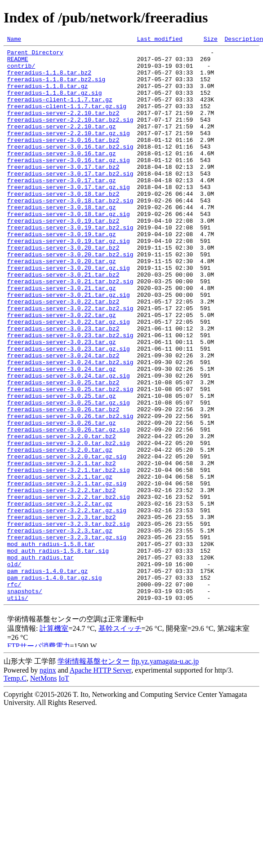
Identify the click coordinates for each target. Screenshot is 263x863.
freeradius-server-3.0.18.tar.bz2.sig (70, 233)
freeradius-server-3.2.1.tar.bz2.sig (68, 556)
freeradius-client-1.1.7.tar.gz (59, 111)
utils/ (17, 709)
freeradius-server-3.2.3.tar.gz (59, 629)
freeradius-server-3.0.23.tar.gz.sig (68, 410)
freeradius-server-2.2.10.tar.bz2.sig (70, 136)
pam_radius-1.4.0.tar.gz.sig (54, 685)
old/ (14, 669)
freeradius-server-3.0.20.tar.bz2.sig (70, 297)
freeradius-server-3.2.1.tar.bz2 (61, 548)
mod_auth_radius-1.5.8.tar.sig (58, 653)
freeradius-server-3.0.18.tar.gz (61, 241)
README (17, 63)
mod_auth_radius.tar (40, 661)
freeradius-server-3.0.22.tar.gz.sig (68, 378)
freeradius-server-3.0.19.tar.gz (61, 273)
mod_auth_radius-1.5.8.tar (51, 645)
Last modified (159, 40)
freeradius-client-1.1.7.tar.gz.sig (66, 119)
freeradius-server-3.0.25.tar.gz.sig (68, 475)
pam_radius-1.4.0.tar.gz (47, 677)
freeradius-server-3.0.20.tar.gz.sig (68, 313)
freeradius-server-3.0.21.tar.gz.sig (68, 346)
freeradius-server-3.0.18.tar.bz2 (63, 224)
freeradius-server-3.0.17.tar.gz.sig (68, 216)
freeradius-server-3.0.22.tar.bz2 (63, 354)
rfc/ (14, 693)
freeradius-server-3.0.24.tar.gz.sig (68, 443)
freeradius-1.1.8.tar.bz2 (49, 79)
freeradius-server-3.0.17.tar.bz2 (63, 192)
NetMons (43, 790)
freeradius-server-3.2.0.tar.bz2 (61, 515)
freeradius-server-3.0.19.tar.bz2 (63, 257)
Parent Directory (35, 55)
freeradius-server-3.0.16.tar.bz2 (63, 160)
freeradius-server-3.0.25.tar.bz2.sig (70, 459)
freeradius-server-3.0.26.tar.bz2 (63, 483)
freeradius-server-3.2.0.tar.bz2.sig (68, 524)
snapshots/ (24, 701)
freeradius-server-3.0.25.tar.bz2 (63, 451)
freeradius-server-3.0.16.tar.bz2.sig (70, 168)
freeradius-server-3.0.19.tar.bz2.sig (70, 265)
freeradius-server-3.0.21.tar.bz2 (63, 321)
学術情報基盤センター (93, 773)
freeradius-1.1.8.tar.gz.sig (54, 103)
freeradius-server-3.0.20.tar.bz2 (63, 289)
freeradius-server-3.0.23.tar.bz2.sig (70, 394)
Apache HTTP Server (100, 782)
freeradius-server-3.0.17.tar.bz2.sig (70, 200)
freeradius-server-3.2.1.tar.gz (59, 564)
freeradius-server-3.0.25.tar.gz (61, 467)
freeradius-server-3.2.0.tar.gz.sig (66, 540)
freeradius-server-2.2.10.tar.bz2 (63, 127)
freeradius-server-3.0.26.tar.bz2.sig (70, 491)
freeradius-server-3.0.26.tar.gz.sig (68, 507)
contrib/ (21, 71)
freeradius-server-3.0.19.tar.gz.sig (68, 281)
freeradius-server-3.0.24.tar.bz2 (63, 418)
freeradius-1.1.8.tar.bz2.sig (56, 87)
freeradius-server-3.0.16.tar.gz (61, 176)
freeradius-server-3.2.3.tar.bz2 (61, 612)
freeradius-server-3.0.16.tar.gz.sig (68, 184)
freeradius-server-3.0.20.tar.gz (61, 305)
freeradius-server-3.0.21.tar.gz (61, 338)
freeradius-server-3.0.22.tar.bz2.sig (70, 362)
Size (211, 40)
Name (14, 40)
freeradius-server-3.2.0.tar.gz (59, 532)
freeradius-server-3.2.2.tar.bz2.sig (68, 588)
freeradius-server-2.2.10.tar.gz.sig (68, 152)
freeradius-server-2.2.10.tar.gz (61, 144)
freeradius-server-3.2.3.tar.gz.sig (66, 637)
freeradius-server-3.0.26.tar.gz (61, 499)
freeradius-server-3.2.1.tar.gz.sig (66, 572)
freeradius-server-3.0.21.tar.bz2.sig (70, 330)
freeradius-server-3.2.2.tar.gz (59, 596)
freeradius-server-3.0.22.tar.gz (61, 370)
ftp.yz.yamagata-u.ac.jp (165, 773)
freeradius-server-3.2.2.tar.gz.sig (66, 604)
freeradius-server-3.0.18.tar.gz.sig (68, 249)
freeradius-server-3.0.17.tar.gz (61, 208)
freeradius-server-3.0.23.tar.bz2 (63, 386)
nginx (48, 782)
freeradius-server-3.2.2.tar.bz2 (61, 580)
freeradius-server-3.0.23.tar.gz (61, 402)
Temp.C (15, 790)
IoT (63, 790)
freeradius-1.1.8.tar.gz (47, 95)
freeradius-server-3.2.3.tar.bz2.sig (68, 620)
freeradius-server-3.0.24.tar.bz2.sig (70, 427)
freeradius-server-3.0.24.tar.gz (61, 435)
